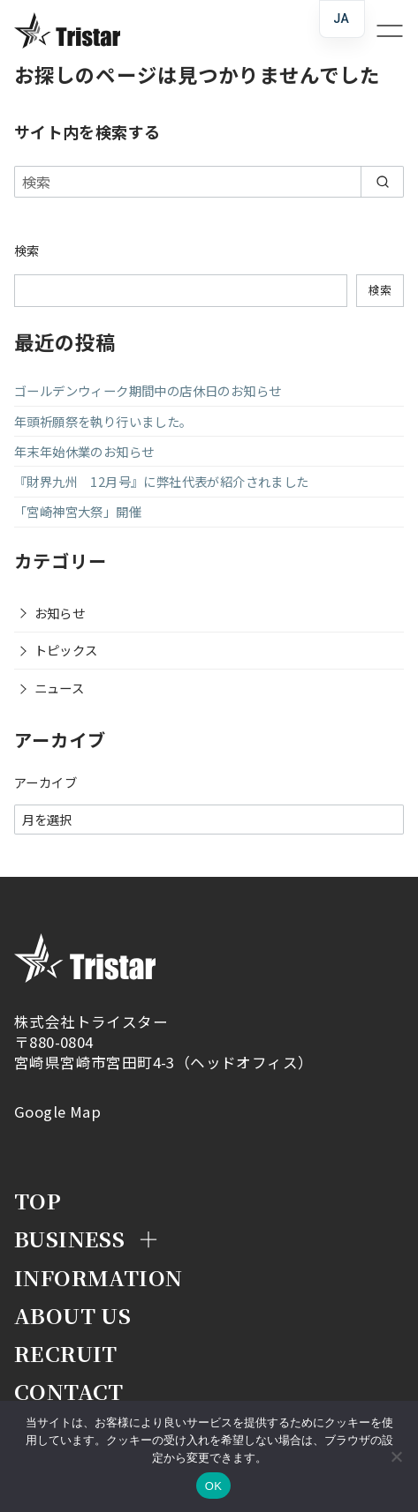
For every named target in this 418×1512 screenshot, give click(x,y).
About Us (72, 1315)
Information (98, 1277)
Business (69, 1238)
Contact (69, 1390)
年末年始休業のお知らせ (84, 451)
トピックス (66, 649)
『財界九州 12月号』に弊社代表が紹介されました (161, 481)
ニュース (59, 687)
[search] (382, 182)
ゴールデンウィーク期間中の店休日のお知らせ (147, 390)
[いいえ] (396, 1456)
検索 (27, 250)
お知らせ (60, 612)
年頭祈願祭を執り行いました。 (103, 421)
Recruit (66, 1352)
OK (213, 1486)
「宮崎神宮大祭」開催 (77, 511)
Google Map (57, 1111)
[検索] (209, 182)
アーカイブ (45, 782)
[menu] (382, 30)
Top (37, 1200)
